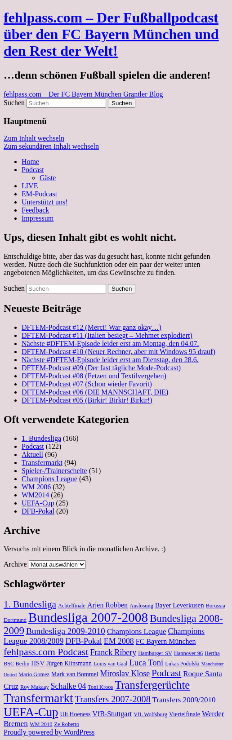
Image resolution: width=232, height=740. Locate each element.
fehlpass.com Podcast (46, 651)
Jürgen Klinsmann (69, 663)
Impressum (38, 218)
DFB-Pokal (38, 511)
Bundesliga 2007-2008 (88, 617)
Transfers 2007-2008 (113, 699)
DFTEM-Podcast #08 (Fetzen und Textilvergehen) (94, 376)
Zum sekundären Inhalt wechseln (51, 146)
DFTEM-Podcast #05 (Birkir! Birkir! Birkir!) (87, 400)
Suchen (14, 102)
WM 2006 (36, 487)
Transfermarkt (42, 462)
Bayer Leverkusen (179, 605)
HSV (38, 663)
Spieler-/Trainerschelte (54, 470)
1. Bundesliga (41, 438)
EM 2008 (119, 641)
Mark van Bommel (74, 674)
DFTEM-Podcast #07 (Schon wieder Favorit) (87, 384)
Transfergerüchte (152, 685)
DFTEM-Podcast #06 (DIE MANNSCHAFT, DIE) (95, 392)
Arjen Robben (107, 605)
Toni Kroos (100, 687)
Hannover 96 (188, 653)
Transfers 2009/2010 (184, 700)
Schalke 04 (68, 686)
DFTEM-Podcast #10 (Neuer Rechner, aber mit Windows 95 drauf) (118, 351)
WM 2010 (41, 724)
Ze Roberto (66, 724)
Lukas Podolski (182, 663)
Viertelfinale (184, 714)
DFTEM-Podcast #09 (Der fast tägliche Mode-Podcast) (101, 368)
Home (30, 161)
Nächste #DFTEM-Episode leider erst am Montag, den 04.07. (110, 343)
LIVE (30, 186)
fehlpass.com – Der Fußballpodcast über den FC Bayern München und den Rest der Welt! (111, 34)
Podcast (33, 169)
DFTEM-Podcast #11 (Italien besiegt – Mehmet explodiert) (107, 335)
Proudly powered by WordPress (49, 732)
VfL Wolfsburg (150, 714)
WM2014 (35, 495)
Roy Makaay (34, 687)
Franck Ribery (113, 652)
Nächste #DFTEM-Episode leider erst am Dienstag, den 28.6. (110, 359)
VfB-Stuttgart (112, 714)
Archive (15, 564)
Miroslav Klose (125, 673)
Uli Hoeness (75, 714)
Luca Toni (146, 662)
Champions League (49, 479)
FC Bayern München (166, 641)
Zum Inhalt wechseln (34, 138)
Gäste (48, 178)
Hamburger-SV (155, 653)
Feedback (35, 210)
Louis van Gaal (111, 663)
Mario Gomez (33, 674)
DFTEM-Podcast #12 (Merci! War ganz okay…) (91, 327)
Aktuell (32, 454)
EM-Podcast (39, 194)
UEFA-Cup (38, 503)
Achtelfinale (71, 606)
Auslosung (141, 606)
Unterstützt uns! (45, 202)
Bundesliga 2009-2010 (65, 631)
